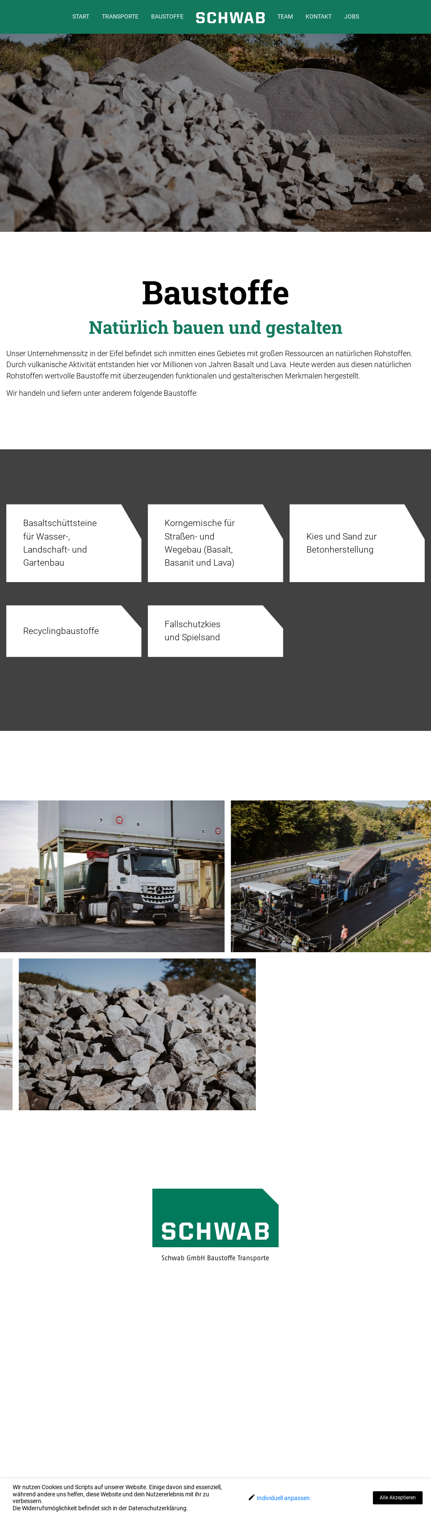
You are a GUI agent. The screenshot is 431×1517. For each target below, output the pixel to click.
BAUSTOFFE (167, 16)
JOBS (351, 16)
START (80, 16)
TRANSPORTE (120, 16)
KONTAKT (319, 16)
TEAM (285, 16)
